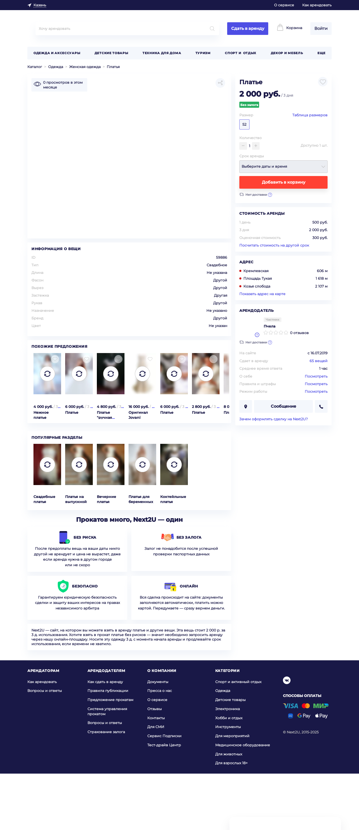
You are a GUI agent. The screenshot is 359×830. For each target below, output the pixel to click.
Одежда (55, 66)
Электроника (227, 765)
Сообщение (283, 406)
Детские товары (111, 53)
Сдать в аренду (247, 28)
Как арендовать (317, 5)
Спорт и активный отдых (238, 738)
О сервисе (284, 5)
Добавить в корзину (283, 182)
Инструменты (228, 783)
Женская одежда (85, 66)
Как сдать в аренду (105, 738)
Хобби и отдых (228, 774)
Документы (157, 738)
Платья (113, 66)
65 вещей (319, 361)
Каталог (34, 66)
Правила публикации (107, 747)
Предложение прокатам (110, 756)
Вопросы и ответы (44, 747)
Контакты (156, 774)
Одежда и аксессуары (56, 53)
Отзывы (154, 765)
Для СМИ (155, 783)
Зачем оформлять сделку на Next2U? (273, 419)
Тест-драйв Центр (164, 801)
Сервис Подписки (164, 792)
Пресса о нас (159, 747)
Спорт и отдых (240, 53)
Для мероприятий (232, 792)
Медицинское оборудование (242, 801)
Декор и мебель (287, 53)
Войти (321, 28)
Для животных (228, 810)
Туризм (203, 53)
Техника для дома (161, 53)
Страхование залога (106, 788)
